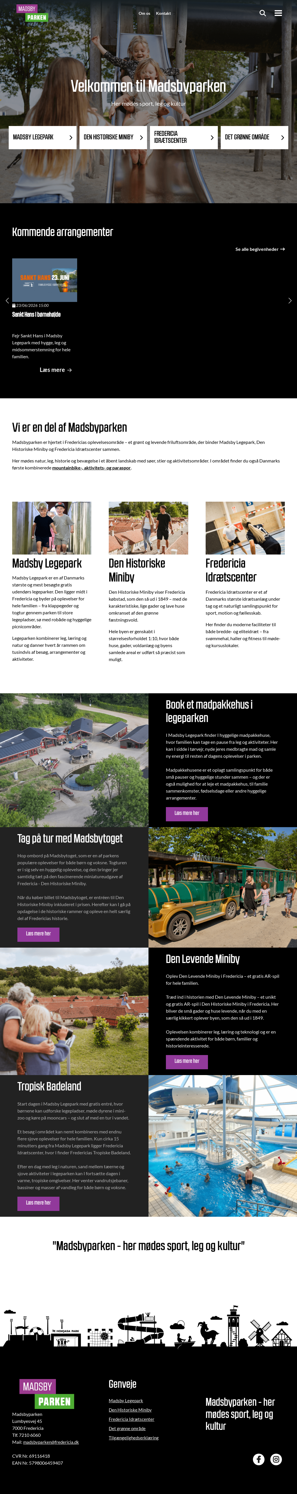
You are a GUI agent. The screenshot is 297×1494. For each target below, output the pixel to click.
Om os (144, 13)
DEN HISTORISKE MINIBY (109, 137)
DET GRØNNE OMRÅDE (247, 137)
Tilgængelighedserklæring (134, 1437)
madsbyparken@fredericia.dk (51, 1442)
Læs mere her (187, 813)
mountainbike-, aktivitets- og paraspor (91, 467)
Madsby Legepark (126, 1400)
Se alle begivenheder (260, 249)
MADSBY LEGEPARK (33, 137)
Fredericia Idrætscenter (131, 1419)
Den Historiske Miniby (130, 1409)
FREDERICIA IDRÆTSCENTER (170, 138)
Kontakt (163, 13)
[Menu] (278, 13)
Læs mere (57, 369)
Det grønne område (127, 1428)
